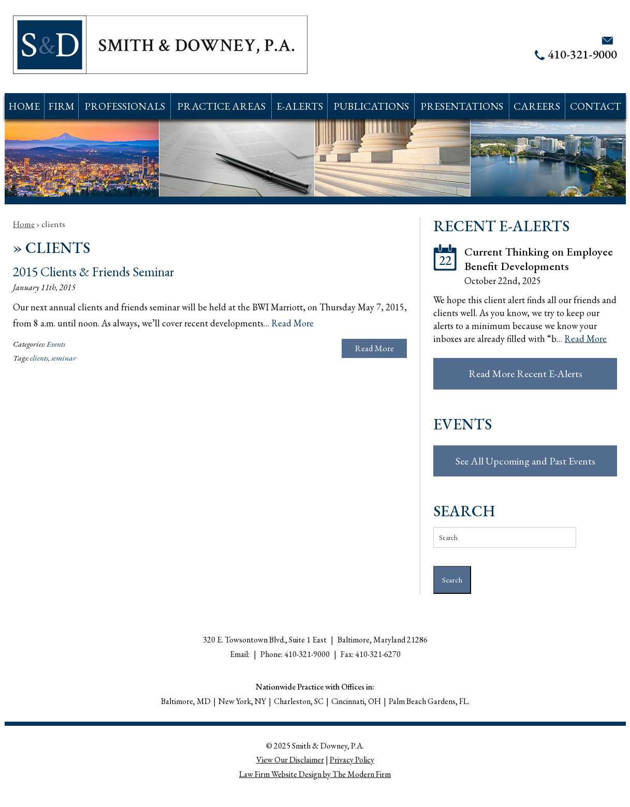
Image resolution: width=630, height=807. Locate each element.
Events (56, 344)
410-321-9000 (582, 54)
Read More (292, 323)
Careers (537, 106)
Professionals (124, 106)
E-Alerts (299, 106)
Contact (595, 106)
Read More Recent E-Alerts (525, 373)
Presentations (461, 106)
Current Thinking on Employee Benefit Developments (538, 259)
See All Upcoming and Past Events (525, 461)
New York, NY (242, 701)
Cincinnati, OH (356, 701)
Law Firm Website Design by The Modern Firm (315, 774)
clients (39, 358)
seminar (63, 358)
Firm (61, 106)
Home (24, 106)
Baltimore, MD (186, 701)
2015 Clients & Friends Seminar (93, 271)
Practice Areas (221, 106)
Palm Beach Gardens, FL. (429, 701)
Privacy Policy (352, 759)
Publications (371, 106)
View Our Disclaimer (290, 759)
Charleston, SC (299, 701)
